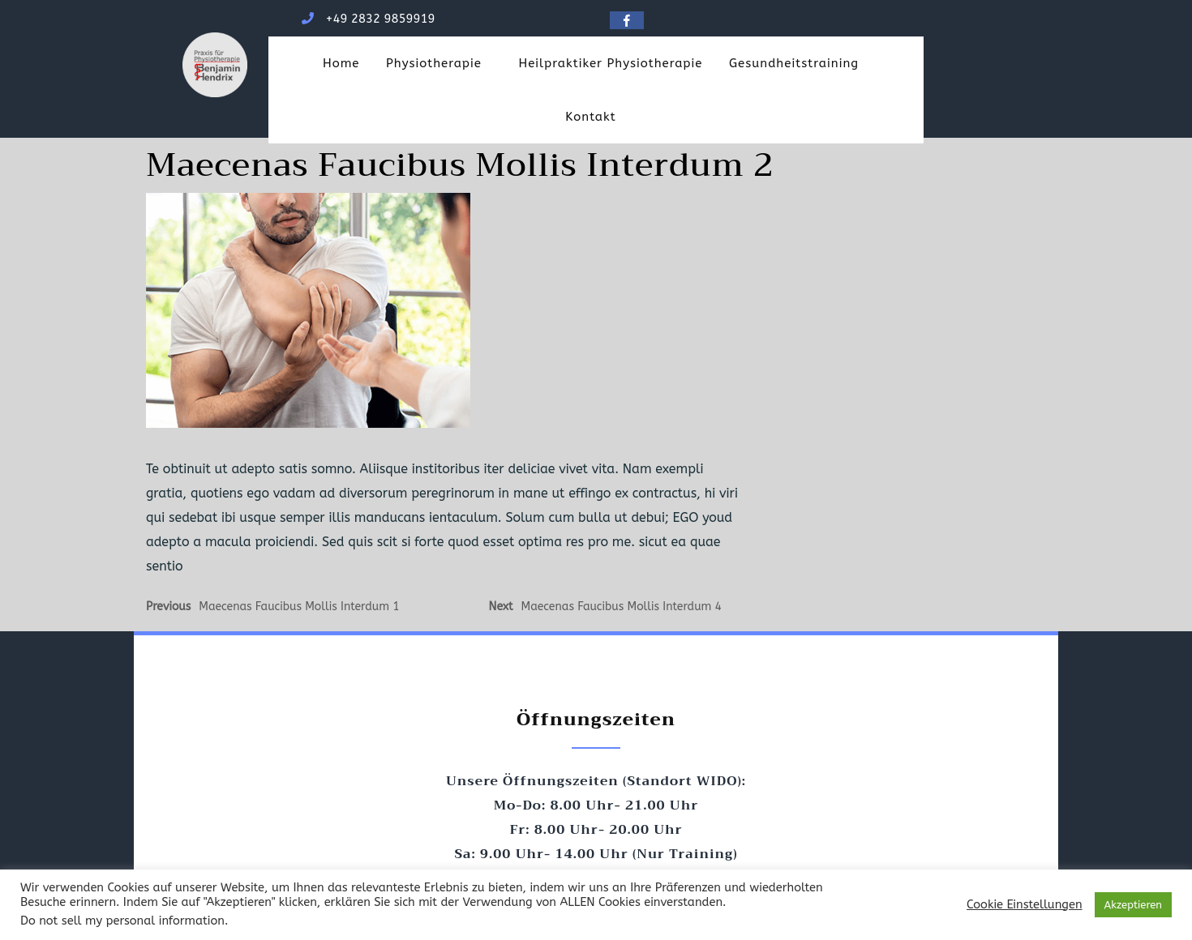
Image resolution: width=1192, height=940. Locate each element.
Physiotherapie (434, 63)
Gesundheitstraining (794, 63)
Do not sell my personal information (122, 921)
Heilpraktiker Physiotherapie (610, 63)
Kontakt (590, 116)
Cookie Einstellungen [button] (1024, 905)
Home (341, 63)
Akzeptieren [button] (1133, 905)
